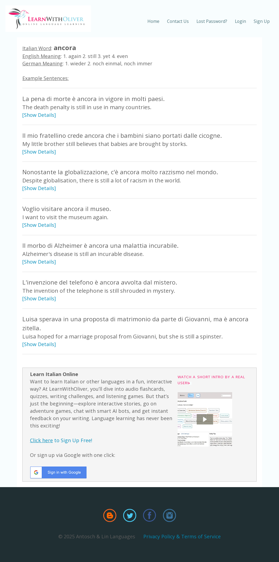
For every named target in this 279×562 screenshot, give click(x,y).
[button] (205, 419)
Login (240, 21)
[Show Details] (39, 115)
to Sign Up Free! (61, 440)
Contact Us (178, 21)
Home (153, 21)
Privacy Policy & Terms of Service (182, 536)
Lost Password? (211, 21)
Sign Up (262, 21)
